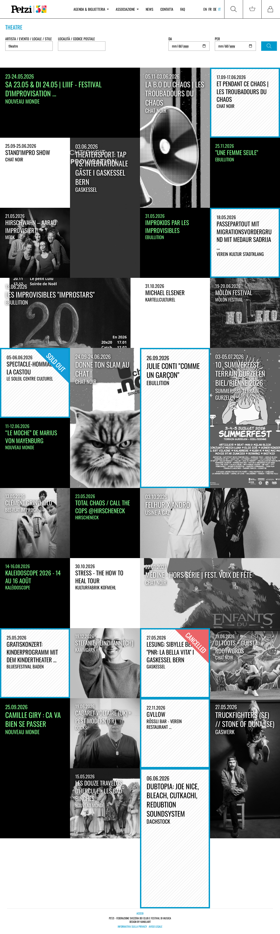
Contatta (166, 9)
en (205, 9)
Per (217, 38)
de (215, 9)
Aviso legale (155, 926)
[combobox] (81, 46)
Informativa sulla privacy (132, 926)
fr (210, 9)
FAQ (182, 9)
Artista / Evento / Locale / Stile (28, 38)
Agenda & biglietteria (91, 9)
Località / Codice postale (76, 38)
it (219, 9)
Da (170, 38)
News (149, 9)
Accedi (140, 913)
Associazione (127, 9)
